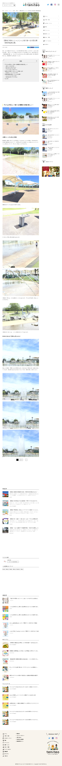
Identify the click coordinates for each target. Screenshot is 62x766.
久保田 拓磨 (9, 560)
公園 (4, 569)
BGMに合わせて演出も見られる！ (11, 67)
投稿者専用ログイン (20, 741)
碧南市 (19, 569)
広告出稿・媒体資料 (20, 739)
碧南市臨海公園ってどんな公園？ (13, 74)
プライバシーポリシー (20, 735)
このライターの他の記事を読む (13, 561)
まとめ (6, 78)
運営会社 (18, 733)
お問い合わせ (19, 737)
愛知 (17, 10)
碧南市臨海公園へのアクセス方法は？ (12, 77)
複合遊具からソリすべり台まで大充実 (12, 72)
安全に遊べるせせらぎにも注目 (11, 68)
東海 (15, 569)
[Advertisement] (11, 581)
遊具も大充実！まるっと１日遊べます (14, 71)
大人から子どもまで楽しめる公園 (11, 75)
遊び (22, 569)
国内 (8, 569)
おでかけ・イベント (8, 10)
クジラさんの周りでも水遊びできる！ (12, 69)
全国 (14, 10)
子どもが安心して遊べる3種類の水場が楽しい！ (16, 64)
